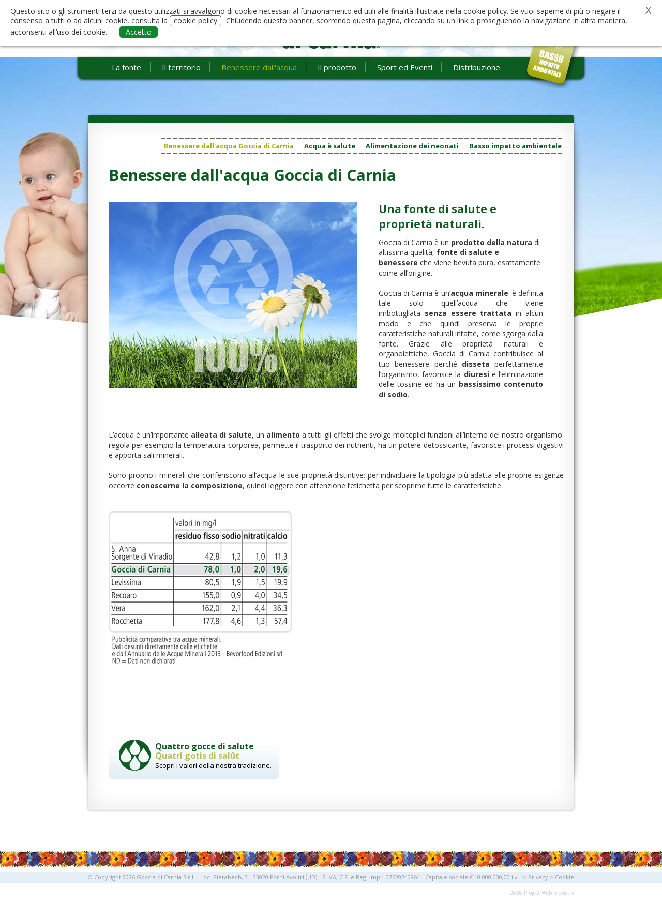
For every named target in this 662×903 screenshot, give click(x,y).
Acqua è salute (329, 146)
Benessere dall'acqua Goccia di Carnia (228, 146)
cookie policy (195, 20)
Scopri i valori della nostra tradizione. (214, 755)
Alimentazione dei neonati (412, 146)
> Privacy (535, 877)
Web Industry (557, 892)
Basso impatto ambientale (515, 146)
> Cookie (562, 877)
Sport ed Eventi (404, 67)
